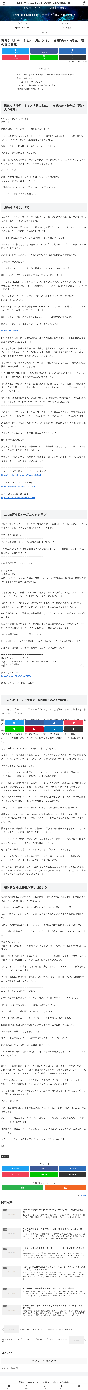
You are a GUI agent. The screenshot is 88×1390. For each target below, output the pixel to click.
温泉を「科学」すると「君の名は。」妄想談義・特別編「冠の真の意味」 (46, 75)
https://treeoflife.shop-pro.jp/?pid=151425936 (22, 476)
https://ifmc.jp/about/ (10, 331)
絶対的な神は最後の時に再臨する (29, 90)
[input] (44, 664)
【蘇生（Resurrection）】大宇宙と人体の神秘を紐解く (44, 3)
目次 (40, 69)
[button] (81, 665)
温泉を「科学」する (23, 79)
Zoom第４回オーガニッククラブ (28, 82)
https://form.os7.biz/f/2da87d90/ (16, 677)
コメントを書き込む (44, 1362)
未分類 (6, 1157)
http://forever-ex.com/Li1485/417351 (18, 487)
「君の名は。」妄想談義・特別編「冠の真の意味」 (36, 86)
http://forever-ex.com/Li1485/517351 (18, 499)
